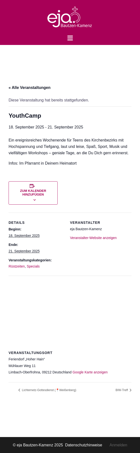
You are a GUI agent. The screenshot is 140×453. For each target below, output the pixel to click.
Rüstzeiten (17, 266)
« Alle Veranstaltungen (30, 87)
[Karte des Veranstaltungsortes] (70, 311)
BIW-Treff (122, 390)
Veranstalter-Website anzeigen (93, 238)
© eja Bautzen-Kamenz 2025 (38, 445)
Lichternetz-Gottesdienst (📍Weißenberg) (48, 390)
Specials (33, 266)
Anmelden (118, 445)
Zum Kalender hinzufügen (33, 192)
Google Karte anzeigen (90, 372)
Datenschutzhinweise (87, 445)
